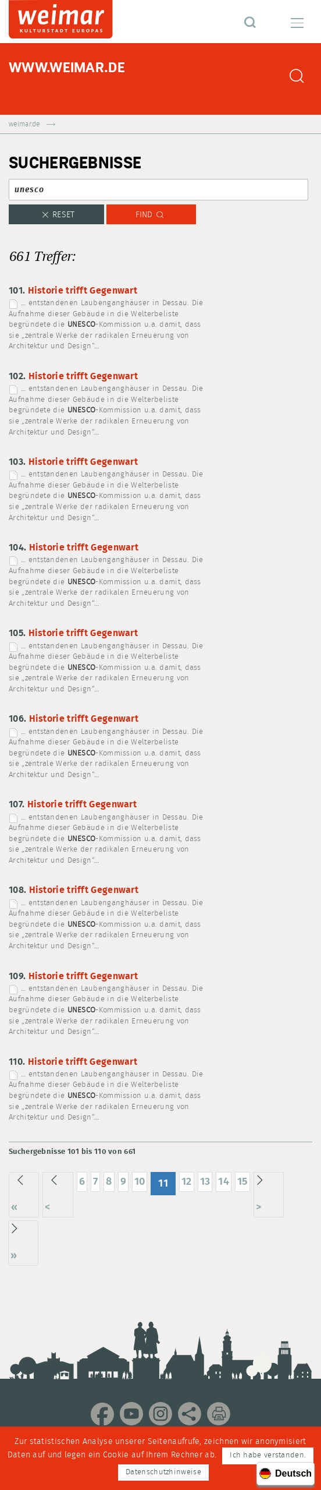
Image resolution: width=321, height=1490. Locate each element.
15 (242, 1181)
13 (205, 1181)
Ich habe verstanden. (268, 1455)
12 (186, 1181)
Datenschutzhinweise (163, 1472)
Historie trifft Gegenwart (83, 291)
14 (223, 1181)
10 (139, 1181)
